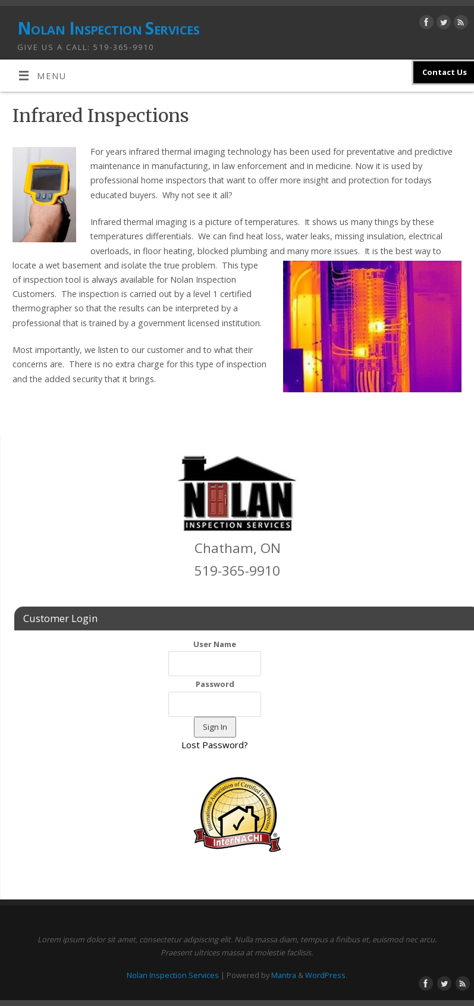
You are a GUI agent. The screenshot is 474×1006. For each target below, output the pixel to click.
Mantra (283, 975)
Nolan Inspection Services (108, 28)
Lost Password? (214, 745)
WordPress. (326, 975)
